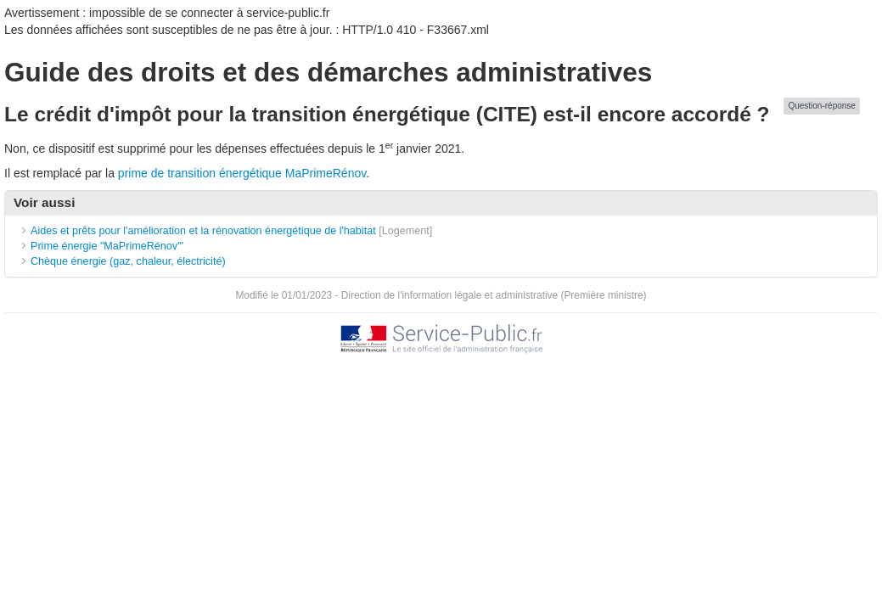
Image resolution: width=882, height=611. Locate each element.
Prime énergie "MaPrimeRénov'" (109, 246)
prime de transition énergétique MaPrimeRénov (242, 173)
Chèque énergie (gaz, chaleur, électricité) (128, 261)
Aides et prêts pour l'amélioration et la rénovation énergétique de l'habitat (203, 231)
